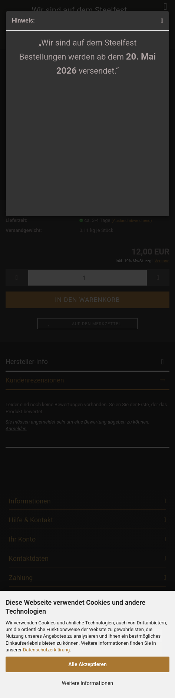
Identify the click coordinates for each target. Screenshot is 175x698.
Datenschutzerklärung (46, 650)
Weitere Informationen (87, 683)
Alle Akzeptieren (87, 664)
